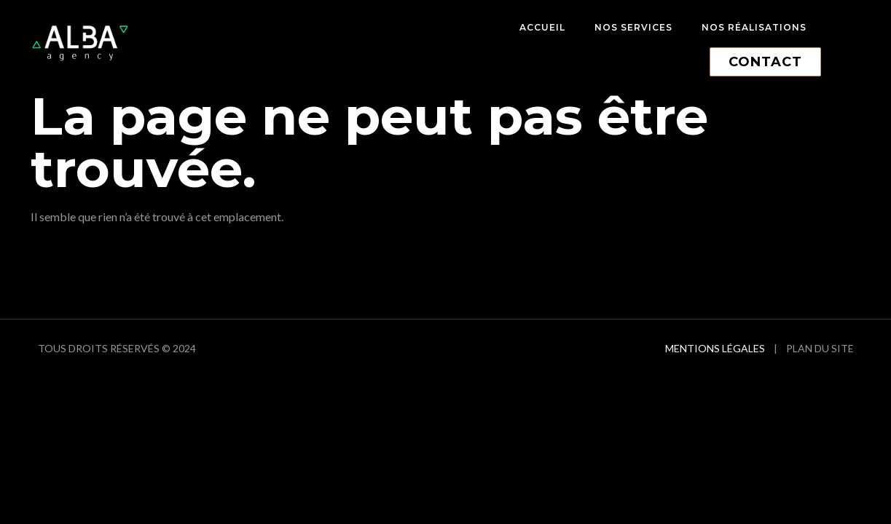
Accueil (542, 27)
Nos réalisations (754, 27)
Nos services (633, 27)
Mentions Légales (715, 348)
